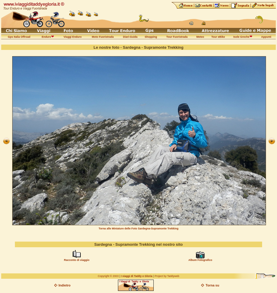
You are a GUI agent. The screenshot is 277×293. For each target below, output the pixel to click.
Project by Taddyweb (167, 276)
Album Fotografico (200, 260)
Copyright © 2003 (108, 276)
